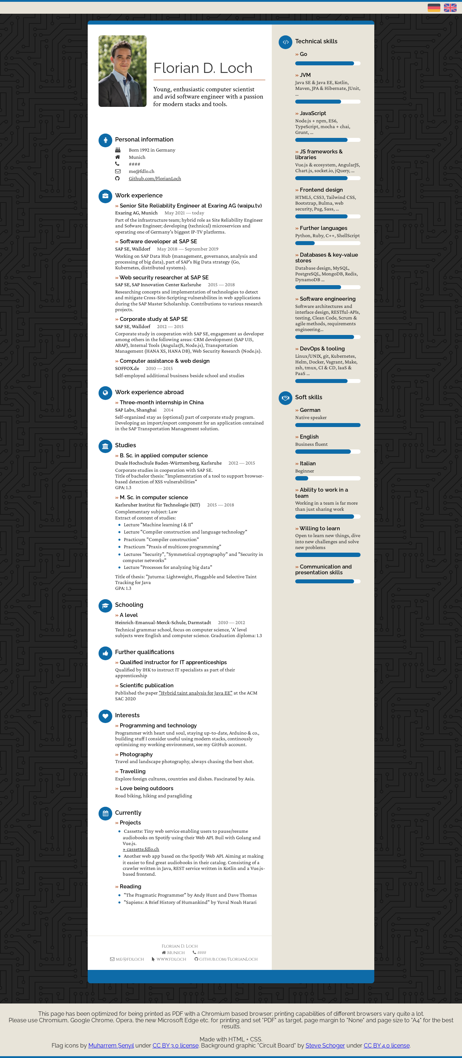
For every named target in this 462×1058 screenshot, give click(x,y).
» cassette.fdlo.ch (141, 849)
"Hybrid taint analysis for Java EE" (195, 693)
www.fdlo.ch (171, 959)
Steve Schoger (325, 1045)
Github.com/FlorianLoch (155, 178)
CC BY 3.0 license (176, 1045)
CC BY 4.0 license (387, 1045)
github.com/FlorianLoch (228, 959)
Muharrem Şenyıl (111, 1045)
